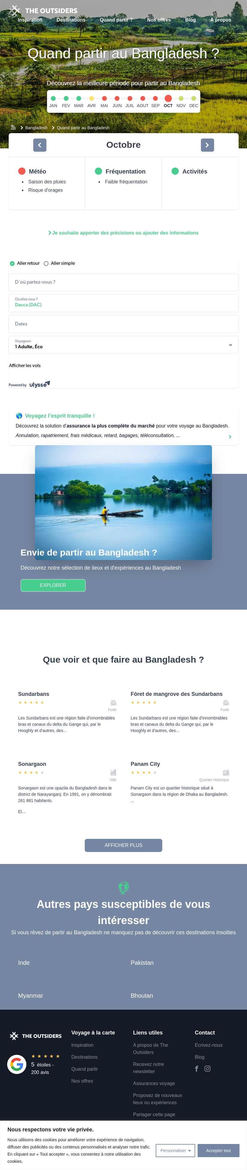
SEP (155, 105)
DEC (193, 105)
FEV (66, 105)
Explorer (53, 585)
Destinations (71, 19)
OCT (168, 105)
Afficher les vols (25, 365)
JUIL (129, 105)
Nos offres (159, 19)
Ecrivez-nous (208, 1045)
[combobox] (124, 282)
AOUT (142, 105)
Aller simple (59, 263)
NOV (180, 105)
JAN (53, 105)
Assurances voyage (154, 1083)
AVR (91, 105)
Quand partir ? (116, 19)
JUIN (117, 105)
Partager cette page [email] (154, 1114)
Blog (190, 19)
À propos (220, 19)
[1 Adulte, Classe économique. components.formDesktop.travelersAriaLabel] (124, 345)
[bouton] (40, 145)
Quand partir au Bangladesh (83, 127)
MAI (104, 105)
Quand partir (84, 1069)
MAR (79, 105)
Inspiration (30, 19)
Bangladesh (36, 127)
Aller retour (24, 263)
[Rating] (36, 1064)
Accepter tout (218, 1150)
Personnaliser (173, 1150)
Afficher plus (123, 845)
